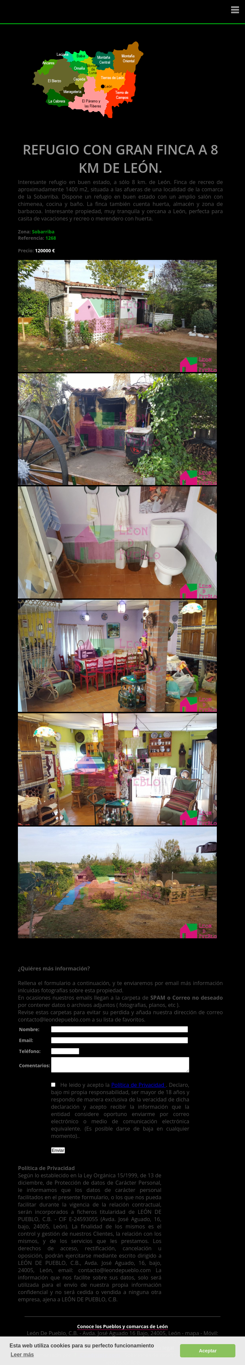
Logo (44, 12)
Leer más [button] (22, 1354)
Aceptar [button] (208, 1350)
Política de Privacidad (136, 1087)
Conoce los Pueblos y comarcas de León (122, 1322)
